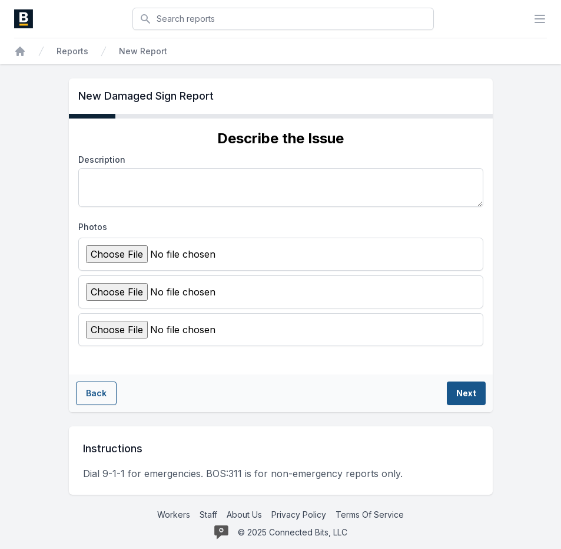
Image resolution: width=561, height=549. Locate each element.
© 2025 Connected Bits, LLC (292, 532)
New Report (143, 51)
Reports (72, 51)
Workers (173, 514)
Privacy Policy (298, 514)
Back (96, 393)
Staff (208, 514)
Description (101, 159)
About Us (244, 514)
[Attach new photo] (186, 254)
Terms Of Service (370, 514)
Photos (92, 227)
